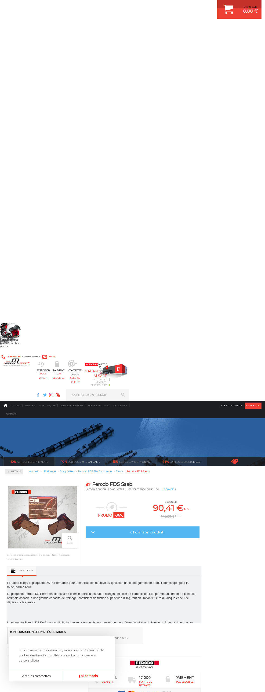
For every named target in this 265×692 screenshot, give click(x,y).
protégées (231, 481)
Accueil (15, 38)
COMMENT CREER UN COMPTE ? (223, 531)
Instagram (184, 6)
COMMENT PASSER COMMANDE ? (224, 537)
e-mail (102, 6)
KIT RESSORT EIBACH (155, 560)
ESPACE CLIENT (212, 525)
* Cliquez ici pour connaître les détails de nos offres (165, 615)
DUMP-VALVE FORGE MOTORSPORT (164, 566)
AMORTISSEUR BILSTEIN (157, 525)
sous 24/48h (82, 27)
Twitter (177, 6)
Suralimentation (87, 531)
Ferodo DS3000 (21, 176)
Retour (69, 104)
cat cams (80, 94)
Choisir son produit (199, 165)
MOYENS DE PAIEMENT (217, 543)
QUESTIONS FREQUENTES (219, 566)
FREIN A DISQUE (151, 578)
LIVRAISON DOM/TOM (216, 560)
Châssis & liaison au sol (91, 549)
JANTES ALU (149, 549)
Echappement (84, 537)
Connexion (253, 38)
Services (30, 38)
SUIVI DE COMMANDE (216, 549)
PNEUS (145, 554)
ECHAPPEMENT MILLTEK (157, 543)
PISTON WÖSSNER (153, 537)
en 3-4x (38, 481)
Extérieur (81, 566)
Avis (104, 309)
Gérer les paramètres (36, 676)
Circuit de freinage (26, 127)
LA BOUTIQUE (13, 572)
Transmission (84, 543)
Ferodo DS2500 (21, 171)
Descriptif (79, 227)
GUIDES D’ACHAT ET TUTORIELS (222, 572)
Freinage (81, 554)
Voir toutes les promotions (239, 94)
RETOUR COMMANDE (216, 554)
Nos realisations (97, 38)
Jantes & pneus (85, 560)
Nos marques (47, 38)
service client (146, 27)
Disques (17, 142)
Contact (11, 47)
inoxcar (131, 94)
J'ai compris (88, 675)
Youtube (190, 6)
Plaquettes (20, 157)
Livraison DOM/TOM (71, 38)
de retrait (167, 481)
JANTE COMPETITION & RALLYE (161, 572)
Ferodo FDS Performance (27, 182)
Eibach (181, 94)
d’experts (102, 481)
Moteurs (80, 525)
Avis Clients (242, 669)
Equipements (84, 578)
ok (121, 612)
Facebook (170, 6)
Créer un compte (231, 38)
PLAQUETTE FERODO (154, 531)
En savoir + (222, 122)
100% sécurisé (114, 27)
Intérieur (81, 572)
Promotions (120, 38)
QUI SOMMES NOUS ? (17, 566)
